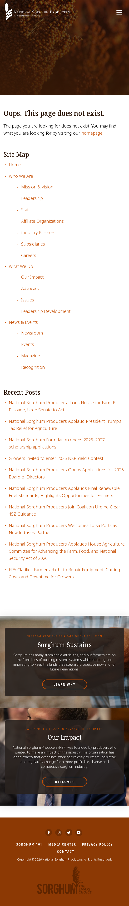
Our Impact (32, 277)
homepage (92, 133)
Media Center (62, 844)
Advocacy (30, 288)
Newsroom (32, 333)
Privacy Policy (97, 844)
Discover (64, 781)
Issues (27, 300)
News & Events (23, 322)
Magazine (30, 356)
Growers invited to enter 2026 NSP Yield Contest (56, 458)
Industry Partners (38, 232)
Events (27, 344)
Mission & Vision (37, 187)
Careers (28, 255)
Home (15, 165)
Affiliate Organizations (42, 221)
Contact (65, 851)
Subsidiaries (33, 244)
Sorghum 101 (29, 844)
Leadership (32, 198)
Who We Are (21, 176)
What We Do (21, 266)
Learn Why (64, 684)
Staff (25, 210)
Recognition (33, 367)
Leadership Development (45, 311)
